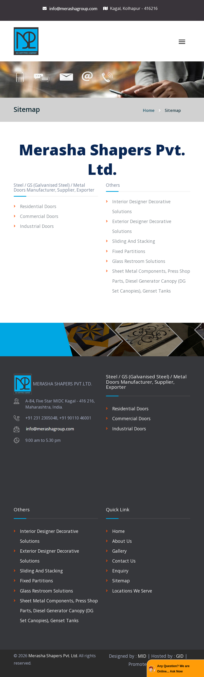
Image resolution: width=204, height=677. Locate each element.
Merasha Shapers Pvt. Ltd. (53, 655)
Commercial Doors (39, 216)
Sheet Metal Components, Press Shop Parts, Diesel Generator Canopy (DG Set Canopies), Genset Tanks (151, 281)
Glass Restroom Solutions (138, 261)
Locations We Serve (132, 591)
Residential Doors (38, 206)
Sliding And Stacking (133, 241)
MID (141, 656)
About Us (122, 541)
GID (180, 656)
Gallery (119, 551)
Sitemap (121, 581)
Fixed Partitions (128, 251)
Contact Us (124, 561)
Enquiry (120, 571)
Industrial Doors (37, 226)
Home (149, 110)
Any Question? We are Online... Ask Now (173, 668)
